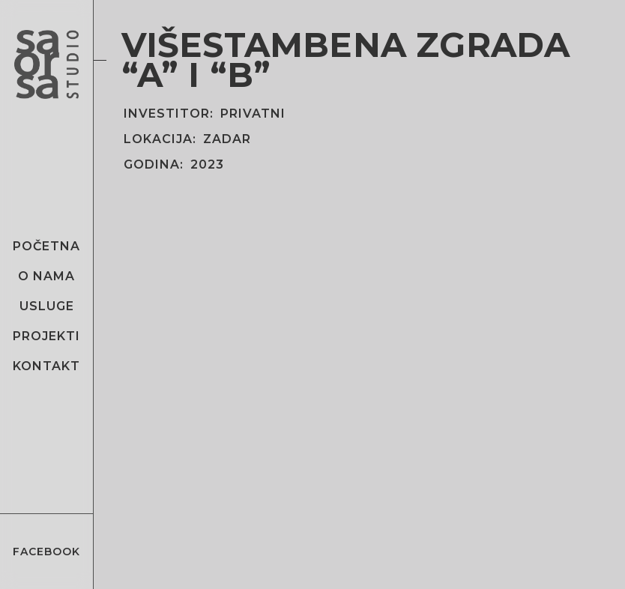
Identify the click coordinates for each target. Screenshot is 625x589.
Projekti (46, 336)
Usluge (46, 306)
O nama (46, 276)
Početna (46, 246)
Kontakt (46, 366)
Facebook (46, 551)
